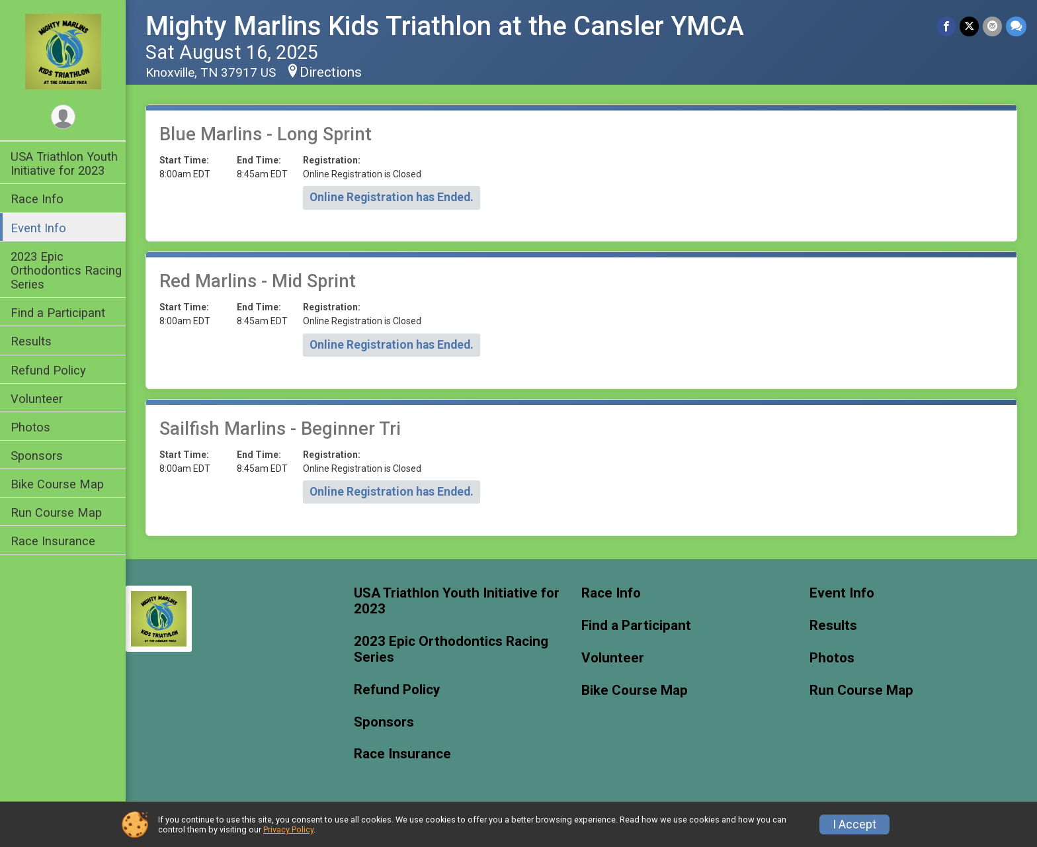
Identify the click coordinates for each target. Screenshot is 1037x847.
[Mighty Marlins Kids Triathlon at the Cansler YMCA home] (63, 51)
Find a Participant (58, 313)
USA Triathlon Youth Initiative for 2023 (64, 163)
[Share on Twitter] (969, 26)
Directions (331, 72)
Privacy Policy (288, 829)
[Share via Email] (992, 26)
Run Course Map (56, 512)
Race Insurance (53, 541)
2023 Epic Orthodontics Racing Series (66, 270)
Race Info (37, 199)
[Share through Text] (1016, 26)
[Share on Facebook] (946, 26)
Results (31, 341)
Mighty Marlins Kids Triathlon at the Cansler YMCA (444, 26)
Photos (30, 427)
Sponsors (37, 456)
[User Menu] (63, 117)
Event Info (38, 228)
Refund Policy (48, 370)
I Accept (854, 824)
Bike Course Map (57, 484)
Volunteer (37, 399)
